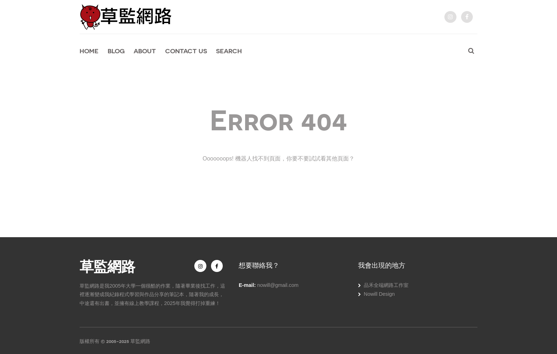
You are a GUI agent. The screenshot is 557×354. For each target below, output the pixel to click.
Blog (116, 51)
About (145, 51)
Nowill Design (379, 294)
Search (229, 51)
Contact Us (186, 51)
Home (89, 51)
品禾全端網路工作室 (386, 285)
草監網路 (107, 265)
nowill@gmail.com (277, 285)
